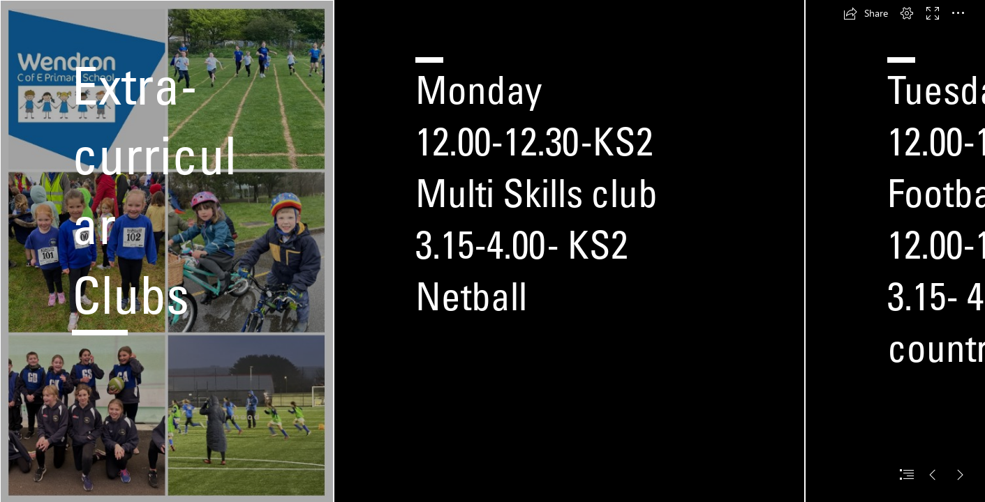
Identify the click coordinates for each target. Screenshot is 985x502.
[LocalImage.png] (166, 251)
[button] (866, 13)
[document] (492, 251)
